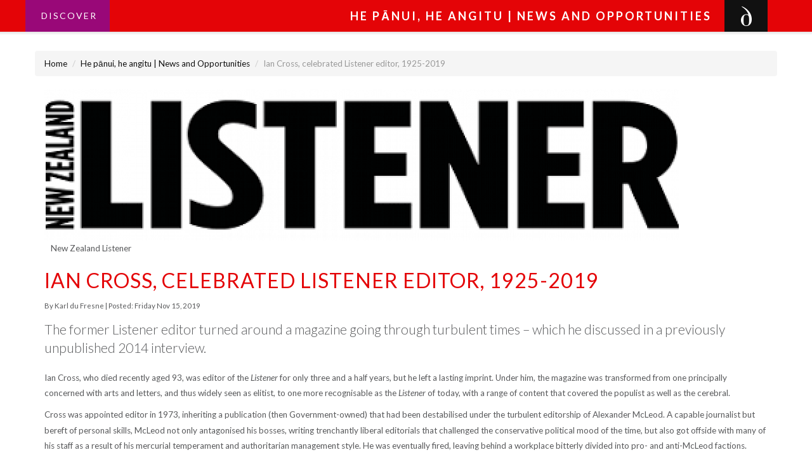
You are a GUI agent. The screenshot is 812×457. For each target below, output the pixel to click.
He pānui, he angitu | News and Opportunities (165, 63)
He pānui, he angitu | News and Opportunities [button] (531, 16)
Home (55, 63)
